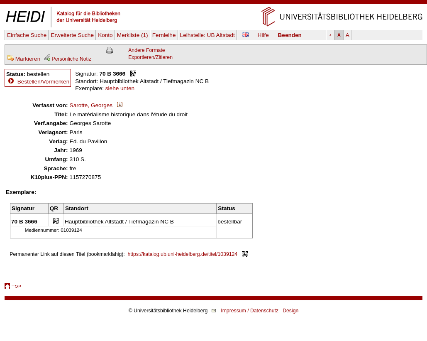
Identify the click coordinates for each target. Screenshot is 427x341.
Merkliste (132, 35)
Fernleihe (164, 35)
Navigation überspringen (213, 3)
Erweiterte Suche (72, 35)
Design (290, 311)
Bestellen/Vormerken (43, 82)
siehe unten (119, 88)
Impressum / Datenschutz (249, 311)
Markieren (23, 59)
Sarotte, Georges (91, 105)
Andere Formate (146, 50)
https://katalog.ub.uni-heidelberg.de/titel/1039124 (183, 254)
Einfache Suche (26, 35)
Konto (105, 35)
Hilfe (263, 35)
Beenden (290, 35)
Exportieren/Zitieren (150, 57)
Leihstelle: (207, 35)
